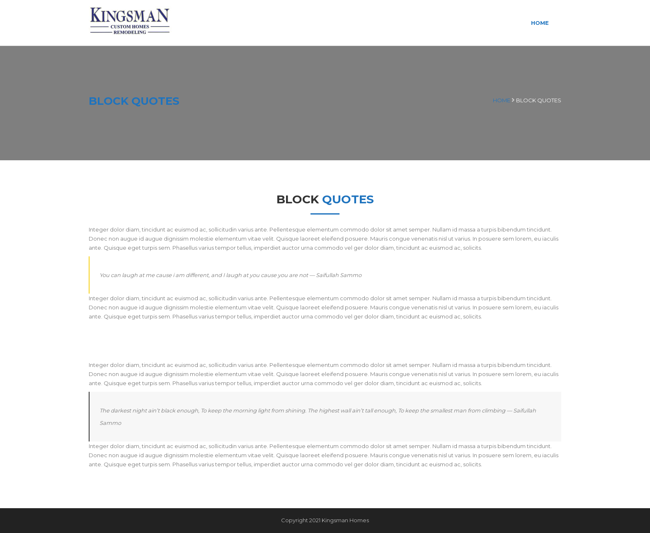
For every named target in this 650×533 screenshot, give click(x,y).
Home (540, 22)
